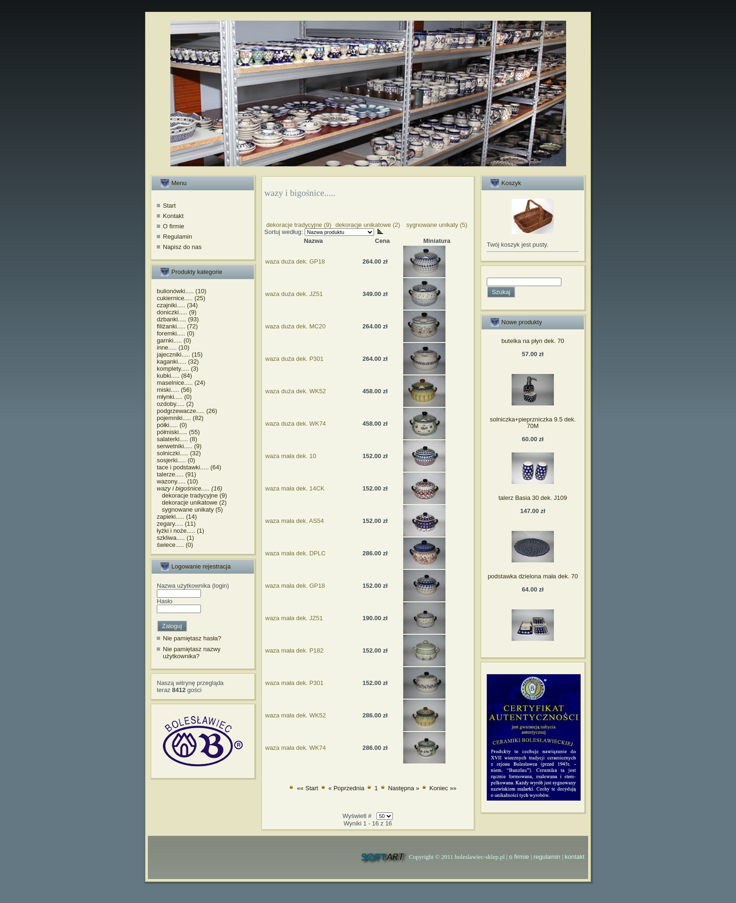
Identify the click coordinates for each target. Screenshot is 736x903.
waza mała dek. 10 (290, 455)
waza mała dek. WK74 (295, 747)
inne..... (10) (173, 347)
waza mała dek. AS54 (294, 520)
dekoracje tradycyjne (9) (192, 495)
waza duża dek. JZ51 (294, 293)
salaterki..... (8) (177, 439)
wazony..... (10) (177, 481)
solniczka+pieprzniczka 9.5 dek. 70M (532, 422)
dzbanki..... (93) (178, 319)
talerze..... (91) (176, 474)
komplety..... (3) (178, 368)
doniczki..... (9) (177, 312)
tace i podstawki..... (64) (189, 467)
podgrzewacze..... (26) (187, 410)
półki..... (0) (172, 424)
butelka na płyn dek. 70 (532, 340)
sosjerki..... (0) (176, 460)
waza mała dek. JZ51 (294, 618)
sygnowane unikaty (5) (190, 509)
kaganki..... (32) (178, 361)
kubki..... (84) (174, 375)
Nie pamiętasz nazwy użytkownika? (192, 653)
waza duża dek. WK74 (295, 423)
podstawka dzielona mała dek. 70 (533, 576)
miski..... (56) (174, 389)
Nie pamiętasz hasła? (192, 638)
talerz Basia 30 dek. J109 (532, 497)
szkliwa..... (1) (175, 537)
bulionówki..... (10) (182, 291)
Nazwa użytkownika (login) (193, 585)
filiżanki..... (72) (177, 326)
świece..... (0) (175, 544)
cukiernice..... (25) (181, 298)
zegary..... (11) (176, 523)
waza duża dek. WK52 (295, 391)
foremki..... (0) (175, 333)
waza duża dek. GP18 (295, 261)
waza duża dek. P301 (294, 358)
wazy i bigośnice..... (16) (189, 488)
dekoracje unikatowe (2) (192, 502)
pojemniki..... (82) (180, 417)
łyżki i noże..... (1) (180, 530)
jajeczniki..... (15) (180, 354)
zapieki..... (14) (177, 516)
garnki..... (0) (174, 340)
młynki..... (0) (174, 396)
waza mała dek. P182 (294, 650)
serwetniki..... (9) (179, 446)
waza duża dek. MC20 (295, 326)
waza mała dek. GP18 (295, 585)
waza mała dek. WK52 (295, 715)
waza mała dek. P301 (294, 682)
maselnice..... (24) (181, 382)
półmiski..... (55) (178, 432)
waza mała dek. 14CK (294, 488)
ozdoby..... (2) (175, 403)
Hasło (164, 601)
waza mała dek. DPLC (295, 553)
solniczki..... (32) (179, 453)
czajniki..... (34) (177, 305)
